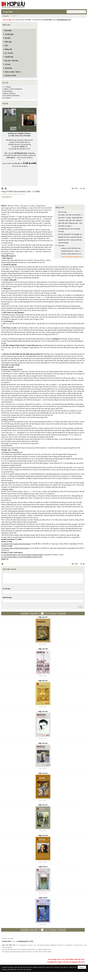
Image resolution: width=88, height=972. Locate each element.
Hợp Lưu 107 (43, 617)
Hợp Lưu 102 (43, 773)
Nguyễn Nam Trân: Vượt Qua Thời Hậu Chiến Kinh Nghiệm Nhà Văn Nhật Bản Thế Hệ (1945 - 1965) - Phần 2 (71, 240)
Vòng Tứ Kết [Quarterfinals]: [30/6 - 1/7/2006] (72, 256)
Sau (81, 188)
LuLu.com (31, 153)
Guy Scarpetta (6, 98)
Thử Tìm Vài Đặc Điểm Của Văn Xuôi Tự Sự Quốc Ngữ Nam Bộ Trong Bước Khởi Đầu (72, 254)
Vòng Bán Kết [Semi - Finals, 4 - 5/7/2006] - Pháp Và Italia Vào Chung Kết (72, 251)
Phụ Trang (61, 245)
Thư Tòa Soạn (62, 212)
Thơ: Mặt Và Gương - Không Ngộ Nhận (70, 217)
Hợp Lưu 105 (43, 680)
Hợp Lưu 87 (60, 207)
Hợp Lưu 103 (43, 743)
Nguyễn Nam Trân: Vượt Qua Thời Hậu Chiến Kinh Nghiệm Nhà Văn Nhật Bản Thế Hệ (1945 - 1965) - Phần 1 (71, 237)
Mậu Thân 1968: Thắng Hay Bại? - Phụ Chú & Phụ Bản (71, 223)
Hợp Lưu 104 (43, 711)
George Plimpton (7, 91)
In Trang (2, 564)
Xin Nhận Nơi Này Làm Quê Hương (69, 229)
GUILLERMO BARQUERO (10, 95)
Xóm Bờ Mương (63, 243)
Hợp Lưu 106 (43, 649)
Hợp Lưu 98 (43, 898)
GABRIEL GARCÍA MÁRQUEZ (12, 89)
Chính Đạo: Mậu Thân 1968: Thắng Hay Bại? (71, 220)
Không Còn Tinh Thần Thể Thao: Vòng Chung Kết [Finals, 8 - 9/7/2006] (72, 248)
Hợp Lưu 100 (43, 835)
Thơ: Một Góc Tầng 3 (64, 226)
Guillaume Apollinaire (9, 93)
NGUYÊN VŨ (6, 197)
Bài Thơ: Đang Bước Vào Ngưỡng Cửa (70, 234)
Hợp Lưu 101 (43, 805)
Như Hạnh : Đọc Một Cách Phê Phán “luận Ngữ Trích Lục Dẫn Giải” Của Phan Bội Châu (71, 215)
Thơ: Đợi (61, 231)
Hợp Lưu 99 (43, 866)
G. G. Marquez (6, 87)
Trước (76, 188)
